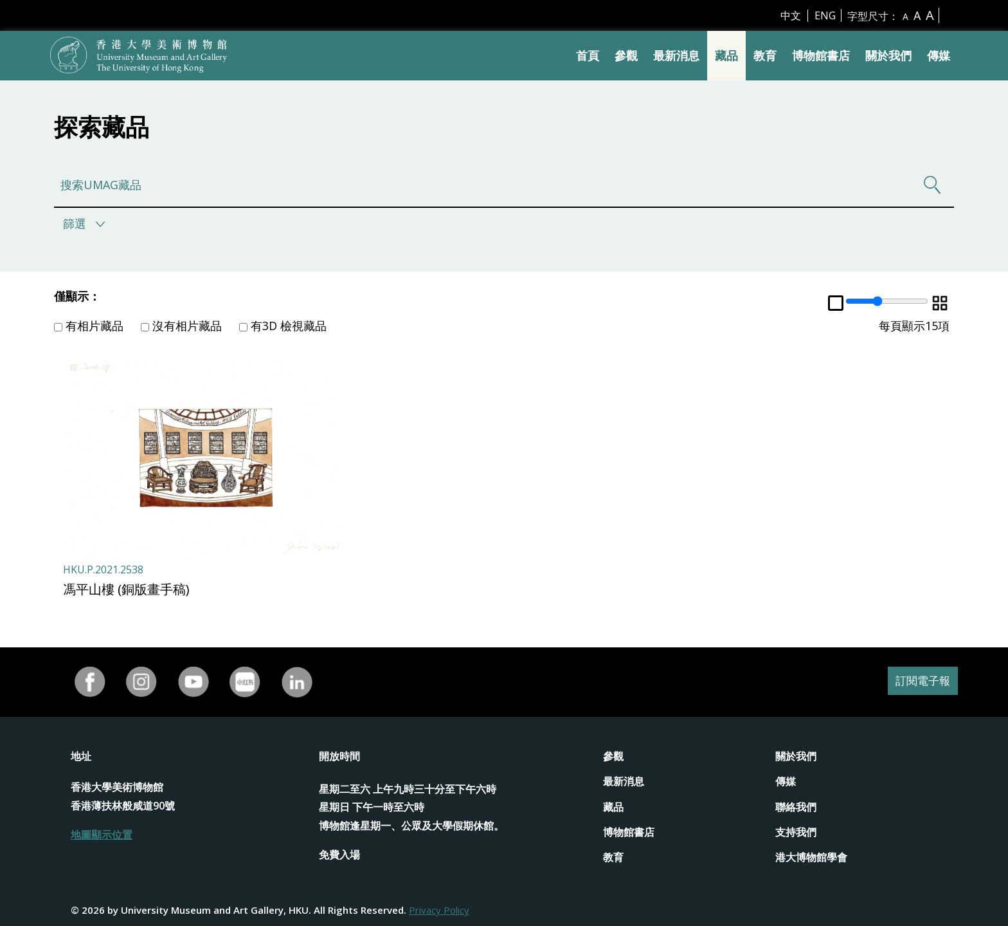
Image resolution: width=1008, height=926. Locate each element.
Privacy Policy (439, 909)
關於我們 (888, 55)
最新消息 (676, 55)
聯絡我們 (795, 807)
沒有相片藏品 (181, 325)
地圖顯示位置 (101, 835)
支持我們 (795, 832)
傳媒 (938, 55)
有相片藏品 (88, 325)
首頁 (587, 55)
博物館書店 (821, 55)
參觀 (626, 55)
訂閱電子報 (918, 681)
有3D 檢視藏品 (283, 325)
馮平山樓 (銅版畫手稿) (126, 589)
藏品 (726, 55)
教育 (765, 55)
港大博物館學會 (811, 857)
